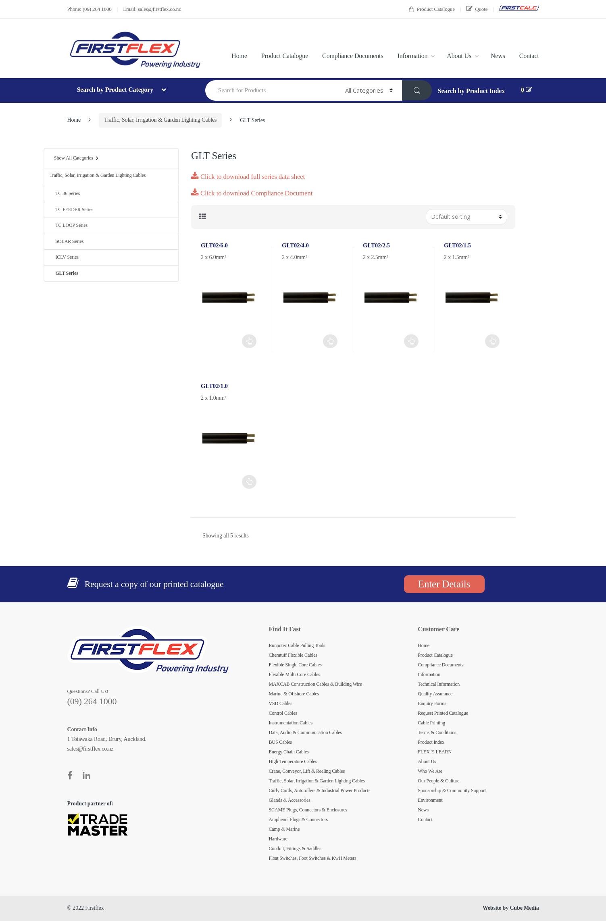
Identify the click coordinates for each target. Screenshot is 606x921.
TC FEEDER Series (71, 209)
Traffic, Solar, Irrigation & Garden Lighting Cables (160, 120)
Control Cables (283, 713)
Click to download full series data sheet (248, 176)
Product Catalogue (431, 9)
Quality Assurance (435, 694)
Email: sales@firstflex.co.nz (152, 9)
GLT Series (64, 273)
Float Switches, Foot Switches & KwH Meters (312, 858)
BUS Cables (280, 742)
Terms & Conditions (437, 732)
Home (239, 55)
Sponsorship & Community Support (452, 790)
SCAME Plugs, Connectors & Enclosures (308, 810)
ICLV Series (64, 257)
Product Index (431, 742)
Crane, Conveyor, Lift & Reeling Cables (307, 771)
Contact (529, 55)
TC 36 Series (65, 193)
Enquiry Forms (432, 703)
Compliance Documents (352, 55)
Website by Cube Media (511, 908)
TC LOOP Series (68, 225)
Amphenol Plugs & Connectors (298, 819)
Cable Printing (431, 723)
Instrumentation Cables (291, 723)
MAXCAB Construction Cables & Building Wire (315, 684)
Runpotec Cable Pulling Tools (297, 645)
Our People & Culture (438, 781)
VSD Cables (280, 703)
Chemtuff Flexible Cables (293, 655)
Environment (430, 800)
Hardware (278, 839)
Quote (476, 9)
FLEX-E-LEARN (435, 752)
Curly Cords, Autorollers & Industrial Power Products (320, 790)
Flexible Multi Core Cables (294, 674)
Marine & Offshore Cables (294, 694)
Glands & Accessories (289, 800)
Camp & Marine (284, 829)
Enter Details (444, 584)
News (498, 55)
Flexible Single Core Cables (295, 665)
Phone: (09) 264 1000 (89, 9)
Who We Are (430, 771)
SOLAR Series (67, 241)
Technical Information (439, 684)
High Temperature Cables (293, 761)
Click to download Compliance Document (251, 193)
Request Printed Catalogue (443, 713)
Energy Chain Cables (289, 752)
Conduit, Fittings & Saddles (295, 848)
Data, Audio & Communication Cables (305, 732)
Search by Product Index (471, 90)
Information (413, 55)
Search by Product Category (115, 89)
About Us (459, 55)
